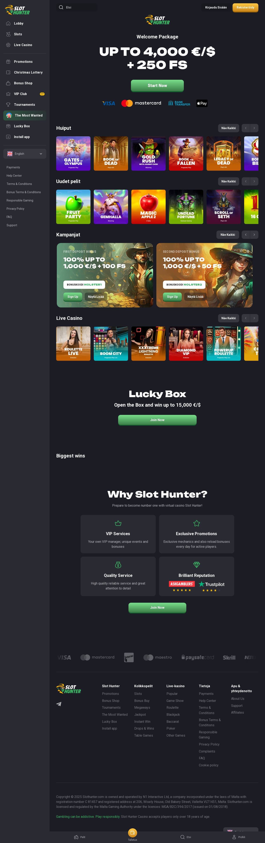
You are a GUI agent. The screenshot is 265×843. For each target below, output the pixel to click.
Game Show (175, 701)
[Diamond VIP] (186, 343)
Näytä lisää (96, 296)
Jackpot (140, 715)
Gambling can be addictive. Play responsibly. (88, 817)
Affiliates (237, 712)
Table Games (143, 735)
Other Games (175, 735)
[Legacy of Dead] (224, 153)
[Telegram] (58, 704)
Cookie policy (209, 765)
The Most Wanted (115, 715)
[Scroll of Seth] (224, 207)
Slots (138, 694)
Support (236, 706)
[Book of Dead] (111, 153)
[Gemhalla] (111, 207)
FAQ (202, 758)
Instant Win (142, 722)
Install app (109, 728)
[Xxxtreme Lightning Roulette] (148, 343)
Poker (170, 728)
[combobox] (24, 154)
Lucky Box (109, 722)
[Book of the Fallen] (186, 153)
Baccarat (172, 722)
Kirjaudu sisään (216, 7)
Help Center (207, 701)
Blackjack (173, 715)
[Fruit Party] (73, 207)
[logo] (17, 10)
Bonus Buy (142, 701)
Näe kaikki (228, 234)
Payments (206, 694)
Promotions (110, 694)
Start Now (157, 85)
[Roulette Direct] (73, 343)
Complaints (207, 751)
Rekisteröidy (245, 7)
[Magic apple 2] (148, 207)
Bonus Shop (110, 701)
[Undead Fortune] (186, 207)
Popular (172, 694)
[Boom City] (111, 343)
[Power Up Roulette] (224, 343)
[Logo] (97, 657)
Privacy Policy (209, 744)
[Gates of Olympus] (73, 153)
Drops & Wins (144, 728)
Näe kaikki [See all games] (228, 128)
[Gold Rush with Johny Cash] (148, 153)
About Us (237, 699)
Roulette (172, 708)
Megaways (142, 708)
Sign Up (73, 296)
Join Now (157, 420)
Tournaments (111, 708)
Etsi (65, 7)
